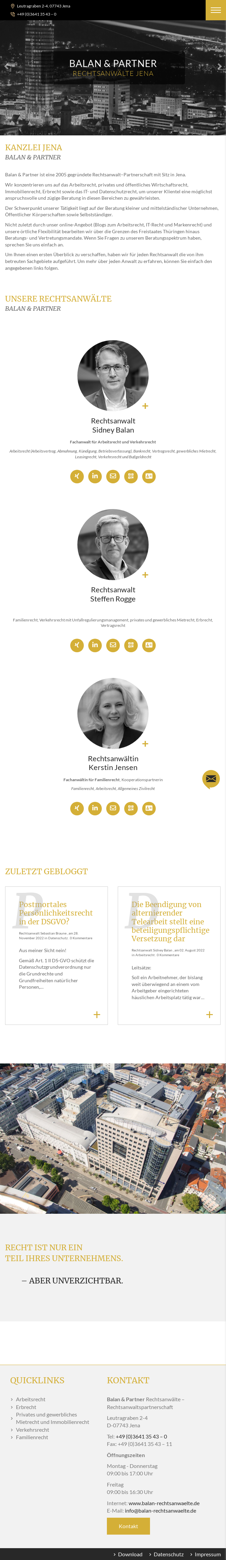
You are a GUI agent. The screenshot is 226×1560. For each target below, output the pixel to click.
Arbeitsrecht (145, 955)
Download (130, 1554)
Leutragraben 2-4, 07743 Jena (43, 5)
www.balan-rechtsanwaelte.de (164, 1503)
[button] (216, 10)
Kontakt (128, 1526)
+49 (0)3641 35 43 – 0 (36, 14)
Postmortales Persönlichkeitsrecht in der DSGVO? (56, 913)
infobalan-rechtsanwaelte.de (160, 1510)
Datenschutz (58, 938)
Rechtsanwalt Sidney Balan (113, 425)
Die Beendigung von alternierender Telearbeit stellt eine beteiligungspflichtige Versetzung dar (170, 921)
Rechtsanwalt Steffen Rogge (113, 594)
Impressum (208, 1554)
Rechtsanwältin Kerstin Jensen (113, 763)
